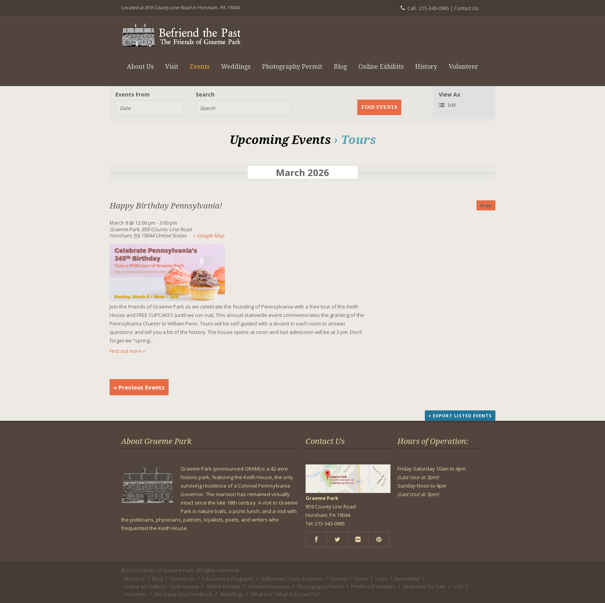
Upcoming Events (280, 140)
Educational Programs (227, 578)
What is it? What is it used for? (285, 594)
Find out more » (127, 350)
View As (449, 94)
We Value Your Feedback (183, 594)
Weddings (235, 66)
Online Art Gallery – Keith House (161, 586)
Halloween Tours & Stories (292, 578)
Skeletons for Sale (424, 586)
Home (361, 578)
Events (200, 66)
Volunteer (463, 66)
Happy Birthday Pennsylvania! (166, 205)
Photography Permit (292, 66)
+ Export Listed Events (460, 415)
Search (205, 94)
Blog (340, 66)
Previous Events (139, 387)
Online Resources (269, 586)
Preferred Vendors (373, 586)
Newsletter (407, 578)
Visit (171, 66)
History (426, 66)
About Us (140, 66)
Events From (132, 94)
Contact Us (466, 8)
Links (381, 578)
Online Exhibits (381, 66)
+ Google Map (208, 235)
